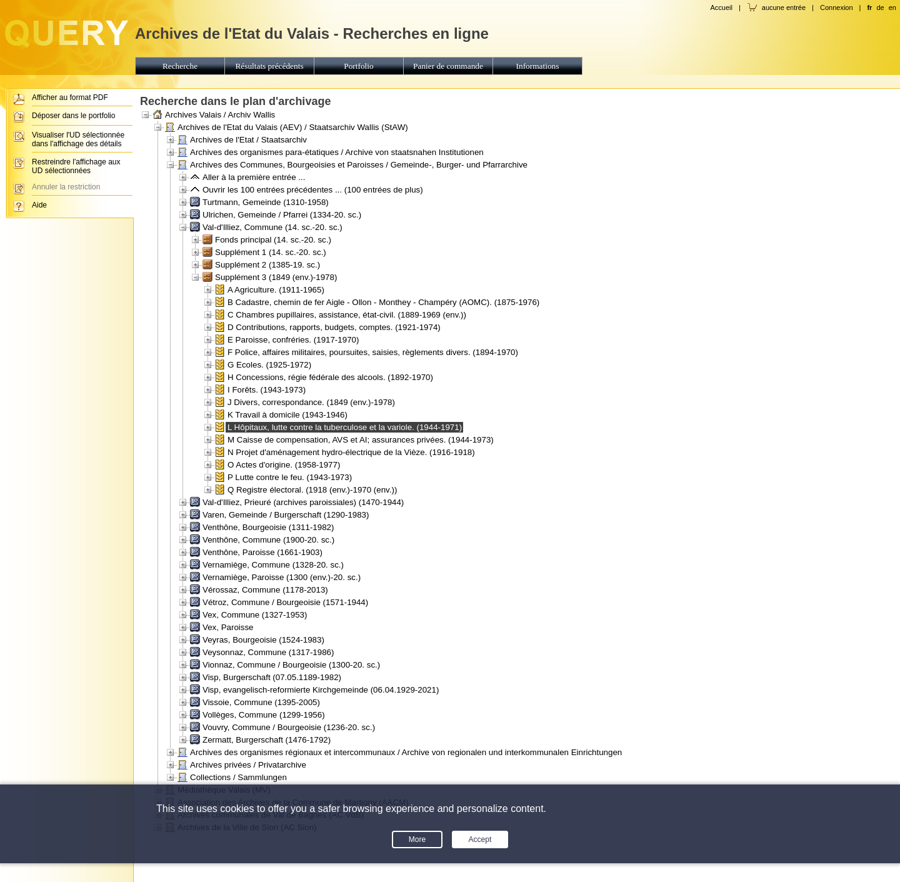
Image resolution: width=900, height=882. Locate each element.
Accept (480, 839)
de (880, 7)
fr (869, 7)
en (892, 7)
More (417, 839)
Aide (39, 205)
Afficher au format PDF (70, 97)
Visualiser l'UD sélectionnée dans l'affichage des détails (78, 139)
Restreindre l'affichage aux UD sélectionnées (76, 166)
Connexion (836, 7)
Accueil (721, 7)
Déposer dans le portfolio (73, 115)
